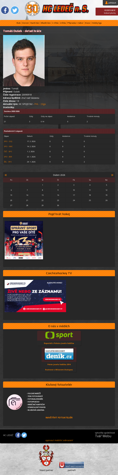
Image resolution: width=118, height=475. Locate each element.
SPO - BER (8, 157)
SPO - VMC (8, 146)
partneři (72, 470)
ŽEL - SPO (8, 162)
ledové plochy (110, 11)
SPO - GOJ (8, 141)
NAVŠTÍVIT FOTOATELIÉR (59, 417)
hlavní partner (46, 470)
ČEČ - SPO (8, 151)
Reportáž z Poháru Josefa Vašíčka (59, 343)
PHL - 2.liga (40, 104)
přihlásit (112, 3)
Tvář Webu (103, 436)
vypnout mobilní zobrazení (59, 440)
